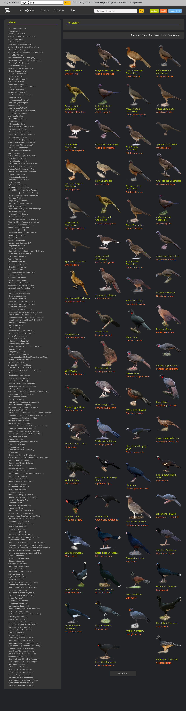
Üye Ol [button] (163, 11)
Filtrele (67, 3)
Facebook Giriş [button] (175, 11)
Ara (141, 11)
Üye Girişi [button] (154, 11)
